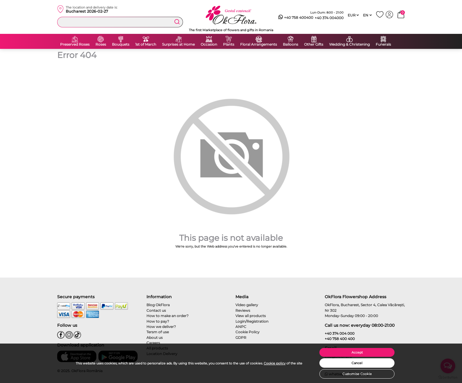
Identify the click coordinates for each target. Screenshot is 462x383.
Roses (100, 44)
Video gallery (246, 305)
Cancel (357, 363)
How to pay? (157, 321)
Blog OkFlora (158, 305)
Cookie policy (275, 363)
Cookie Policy (247, 332)
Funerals (383, 44)
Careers (153, 343)
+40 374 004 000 (339, 333)
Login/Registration (251, 321)
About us (154, 337)
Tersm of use (157, 332)
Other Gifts (313, 44)
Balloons (290, 44)
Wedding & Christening (349, 44)
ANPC (240, 326)
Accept (357, 352)
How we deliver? (161, 326)
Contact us (156, 310)
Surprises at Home (178, 44)
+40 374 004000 (329, 18)
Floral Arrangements (258, 44)
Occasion (209, 44)
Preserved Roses (75, 44)
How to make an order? (167, 316)
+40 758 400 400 (340, 338)
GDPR (240, 337)
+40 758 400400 (295, 18)
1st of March (145, 44)
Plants (228, 44)
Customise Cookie (357, 374)
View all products (250, 316)
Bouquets (120, 44)
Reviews (242, 310)
